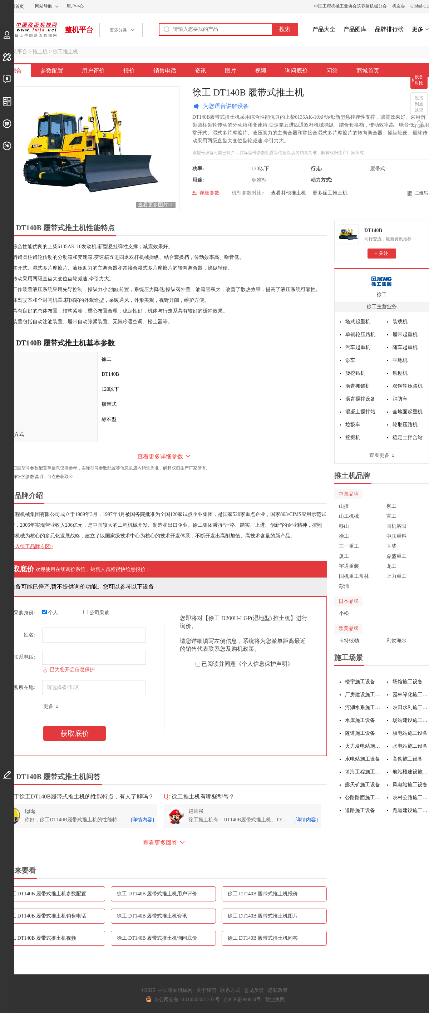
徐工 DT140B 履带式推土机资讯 (152, 916)
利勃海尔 (396, 640)
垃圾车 (352, 424)
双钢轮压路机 (408, 386)
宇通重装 (349, 566)
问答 (332, 71)
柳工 (391, 506)
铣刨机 (400, 373)
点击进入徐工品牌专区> (26, 546)
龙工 (391, 566)
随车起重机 (405, 347)
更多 (417, 29)
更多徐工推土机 (329, 193)
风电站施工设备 (410, 784)
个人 (50, 612)
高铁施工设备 (408, 759)
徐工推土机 (65, 51)
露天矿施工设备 (362, 784)
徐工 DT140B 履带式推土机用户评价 (157, 893)
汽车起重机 (357, 347)
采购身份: (24, 612)
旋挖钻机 (355, 373)
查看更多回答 (160, 843)
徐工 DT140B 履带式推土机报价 (263, 893)
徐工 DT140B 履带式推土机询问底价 (157, 938)
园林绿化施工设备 (411, 694)
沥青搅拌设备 (360, 399)
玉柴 (391, 546)
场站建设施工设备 (411, 720)
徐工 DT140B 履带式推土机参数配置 (46, 893)
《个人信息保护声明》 (264, 664)
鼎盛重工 (396, 556)
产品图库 (355, 29)
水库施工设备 (360, 720)
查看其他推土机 (288, 193)
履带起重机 (405, 334)
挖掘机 (352, 437)
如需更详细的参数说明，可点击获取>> (37, 476)
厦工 (344, 556)
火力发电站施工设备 (363, 746)
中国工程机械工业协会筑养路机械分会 (350, 6)
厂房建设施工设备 (363, 694)
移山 (344, 526)
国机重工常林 (354, 576)
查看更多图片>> (156, 204)
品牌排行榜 (389, 29)
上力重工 (396, 576)
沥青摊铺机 (357, 386)
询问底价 (296, 71)
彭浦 (344, 586)
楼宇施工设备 (360, 681)
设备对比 (419, 79)
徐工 (382, 294)
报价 (129, 71)
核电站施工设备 (410, 733)
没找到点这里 (419, 104)
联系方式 (230, 990)
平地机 (400, 360)
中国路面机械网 (28, 29)
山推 (344, 506)
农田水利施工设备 (411, 707)
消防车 (400, 399)
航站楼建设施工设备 (411, 771)
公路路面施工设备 (363, 797)
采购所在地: (22, 687)
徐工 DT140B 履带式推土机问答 (263, 938)
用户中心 (75, 6)
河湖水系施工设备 (363, 707)
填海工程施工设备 (363, 771)
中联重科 (396, 536)
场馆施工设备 (408, 681)
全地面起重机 (408, 411)
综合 (16, 71)
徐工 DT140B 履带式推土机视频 (41, 938)
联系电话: (24, 657)
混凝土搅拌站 (360, 411)
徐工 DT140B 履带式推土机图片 (263, 916)
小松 (344, 613)
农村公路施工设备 (411, 797)
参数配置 (51, 71)
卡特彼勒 (349, 640)
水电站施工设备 (410, 746)
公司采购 (96, 612)
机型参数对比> (248, 193)
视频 (260, 71)
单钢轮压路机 (360, 334)
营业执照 (275, 999)
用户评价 (93, 71)
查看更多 (379, 455)
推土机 (40, 51)
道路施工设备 (360, 810)
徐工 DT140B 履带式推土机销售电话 (46, 916)
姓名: (29, 635)
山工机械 (349, 516)
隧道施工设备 (360, 733)
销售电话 (164, 71)
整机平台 (79, 30)
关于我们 (206, 990)
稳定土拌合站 (408, 437)
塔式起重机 (357, 321)
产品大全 (323, 29)
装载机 (400, 321)
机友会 (398, 6)
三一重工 (349, 546)
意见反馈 (254, 990)
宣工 (391, 516)
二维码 (421, 193)
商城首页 (367, 71)
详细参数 (209, 193)
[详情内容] (142, 819)
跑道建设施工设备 (411, 810)
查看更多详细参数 (160, 456)
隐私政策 (278, 990)
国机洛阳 (396, 526)
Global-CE (419, 6)
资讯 (200, 71)
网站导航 (43, 6)
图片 (230, 71)
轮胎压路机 (405, 424)
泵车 (350, 360)
